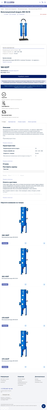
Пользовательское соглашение (22, 384)
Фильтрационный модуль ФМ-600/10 (10, 319)
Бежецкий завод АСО (14, 70)
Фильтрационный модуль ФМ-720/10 (10, 278)
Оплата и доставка (32, 121)
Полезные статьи (38, 382)
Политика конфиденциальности (22, 381)
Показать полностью (7, 142)
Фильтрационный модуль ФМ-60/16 (35, 8)
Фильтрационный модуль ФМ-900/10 (10, 237)
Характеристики (11, 121)
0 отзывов (6, 14)
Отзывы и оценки (22, 121)
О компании (3, 380)
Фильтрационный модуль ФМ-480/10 (10, 360)
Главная (2, 8)
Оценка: (5, 175)
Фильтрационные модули (22, 8)
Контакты (3, 382)
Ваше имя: (6, 169)
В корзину (5, 243)
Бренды (36, 379)
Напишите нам (5, 394)
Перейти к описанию (7, 62)
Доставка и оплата (5, 379)
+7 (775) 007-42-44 (7, 388)
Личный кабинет (21, 379)
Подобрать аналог (23, 76)
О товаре (4, 121)
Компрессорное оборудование (10, 8)
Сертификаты (38, 380)
